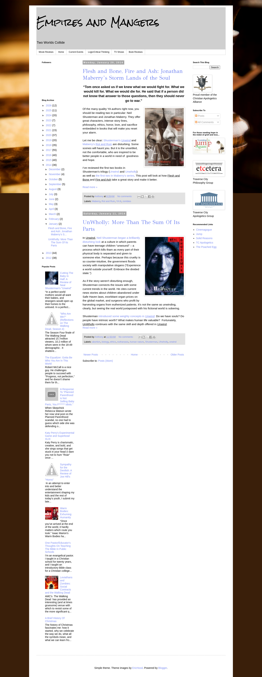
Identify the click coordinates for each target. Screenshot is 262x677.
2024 (49, 115)
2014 (49, 164)
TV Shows (119, 52)
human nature (137, 342)
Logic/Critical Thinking (98, 52)
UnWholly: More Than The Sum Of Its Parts (60, 242)
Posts (199, 115)
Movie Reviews (46, 52)
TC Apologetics (204, 242)
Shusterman (151, 342)
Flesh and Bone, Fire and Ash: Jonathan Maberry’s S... (60, 231)
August (53, 189)
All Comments (204, 122)
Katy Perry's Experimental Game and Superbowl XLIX (59, 435)
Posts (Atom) (105, 360)
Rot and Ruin (108, 201)
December (55, 169)
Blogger (162, 667)
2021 (49, 130)
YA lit (118, 201)
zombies (126, 201)
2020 (49, 135)
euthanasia (123, 342)
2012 (49, 257)
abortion (96, 342)
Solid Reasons (204, 238)
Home (61, 52)
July (51, 194)
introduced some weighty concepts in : (126, 316)
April (52, 208)
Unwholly (130, 171)
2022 (49, 125)
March (53, 214)
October (54, 179)
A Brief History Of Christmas (55, 620)
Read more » (90, 187)
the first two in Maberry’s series (115, 175)
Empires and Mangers (97, 22)
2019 (49, 140)
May (51, 204)
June (52, 199)
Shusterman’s (118, 140)
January (54, 223)
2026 (49, 105)
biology (105, 342)
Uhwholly (163, 342)
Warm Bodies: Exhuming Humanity (65, 513)
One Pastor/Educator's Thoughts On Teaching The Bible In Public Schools (58, 547)
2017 (49, 150)
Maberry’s (97, 144)
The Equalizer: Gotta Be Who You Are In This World (58, 360)
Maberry (96, 201)
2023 (49, 120)
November (55, 174)
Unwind (115, 171)
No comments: (125, 196)
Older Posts (177, 354)
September (55, 184)
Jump (199, 234)
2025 (49, 110)
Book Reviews (136, 52)
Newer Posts (91, 354)
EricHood (137, 667)
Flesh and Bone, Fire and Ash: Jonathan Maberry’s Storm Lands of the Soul (133, 74)
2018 (49, 145)
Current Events (76, 52)
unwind (172, 342)
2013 (49, 252)
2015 (49, 160)
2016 (49, 155)
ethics (113, 342)
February (54, 218)
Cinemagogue (204, 229)
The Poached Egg (206, 246)
